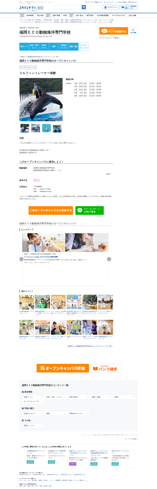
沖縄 (50, 486)
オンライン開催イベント (80, 480)
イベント (51, 480)
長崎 (28, 486)
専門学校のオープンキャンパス (43, 22)
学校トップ (24, 46)
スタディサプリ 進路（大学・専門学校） (30, 20)
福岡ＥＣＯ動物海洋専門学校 (73, 20)
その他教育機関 (102, 15)
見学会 (45, 480)
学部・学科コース (34, 46)
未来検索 (30, 15)
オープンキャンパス (118, 15)
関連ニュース (29, 426)
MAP (108, 174)
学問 (65, 15)
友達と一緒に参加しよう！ (93, 210)
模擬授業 (58, 480)
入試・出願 (132, 15)
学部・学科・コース (54, 397)
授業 (53, 46)
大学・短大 (79, 15)
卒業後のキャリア (64, 46)
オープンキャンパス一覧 (90, 20)
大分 (36, 486)
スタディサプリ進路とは (93, 2)
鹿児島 (45, 486)
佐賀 (24, 486)
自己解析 (40, 15)
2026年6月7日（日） (66, 474)
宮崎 (41, 486)
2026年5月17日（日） (25, 474)
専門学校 (90, 15)
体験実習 (64, 480)
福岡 (62, 20)
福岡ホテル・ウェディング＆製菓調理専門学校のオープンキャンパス (99, 453)
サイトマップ (108, 2)
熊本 (32, 486)
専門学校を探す (48, 20)
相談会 (70, 480)
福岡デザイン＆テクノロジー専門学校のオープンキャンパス (78, 453)
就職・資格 (74, 46)
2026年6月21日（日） (80, 474)
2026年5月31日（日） (53, 474)
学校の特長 (73, 397)
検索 (84, 7)
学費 (116, 397)
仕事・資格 (56, 15)
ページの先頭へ (132, 439)
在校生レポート (44, 46)
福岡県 (40, 480)
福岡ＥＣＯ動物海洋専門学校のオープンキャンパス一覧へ (90, 346)
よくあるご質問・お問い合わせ (126, 2)
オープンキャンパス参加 (108, 38)
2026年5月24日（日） (39, 474)
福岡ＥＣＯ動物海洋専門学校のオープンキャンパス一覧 (80, 22)
